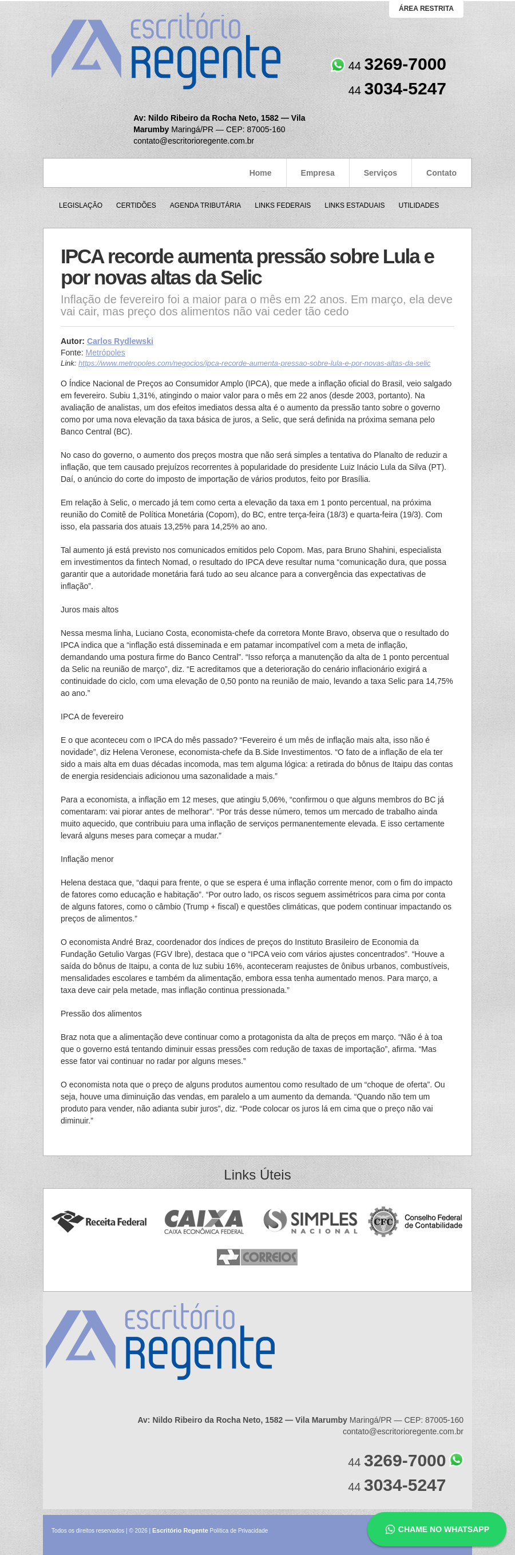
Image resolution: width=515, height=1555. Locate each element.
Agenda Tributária (205, 205)
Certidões (136, 205)
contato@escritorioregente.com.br (193, 140)
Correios (258, 1257)
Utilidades (418, 205)
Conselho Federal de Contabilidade (416, 1222)
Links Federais (283, 205)
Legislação (80, 205)
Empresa (318, 172)
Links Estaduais (354, 205)
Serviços (380, 172)
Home (260, 172)
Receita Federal (98, 1222)
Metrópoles (105, 352)
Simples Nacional (310, 1222)
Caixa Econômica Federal (204, 1222)
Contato (441, 172)
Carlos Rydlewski (120, 341)
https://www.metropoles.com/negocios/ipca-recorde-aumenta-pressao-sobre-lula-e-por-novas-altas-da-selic (254, 363)
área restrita (426, 9)
